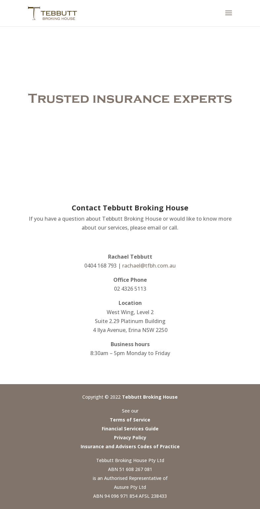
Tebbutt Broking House (150, 397)
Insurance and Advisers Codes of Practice (130, 446)
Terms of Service (130, 420)
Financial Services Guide (130, 428)
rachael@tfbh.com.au (149, 265)
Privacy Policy (130, 437)
